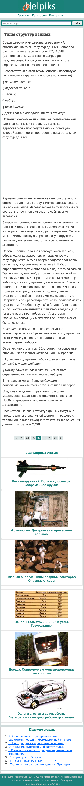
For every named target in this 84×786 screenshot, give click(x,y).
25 (33, 437)
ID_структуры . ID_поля (24, 757)
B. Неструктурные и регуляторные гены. (36, 743)
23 (21, 437)
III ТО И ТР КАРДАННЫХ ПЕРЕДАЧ (32, 761)
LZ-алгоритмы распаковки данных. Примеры (39, 764)
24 (27, 437)
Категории (39, 15)
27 (44, 437)
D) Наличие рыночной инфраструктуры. (36, 746)
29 (55, 437)
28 (49, 437)
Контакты (56, 15)
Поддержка (66, 780)
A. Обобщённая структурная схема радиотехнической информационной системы (40, 737)
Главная (24, 15)
